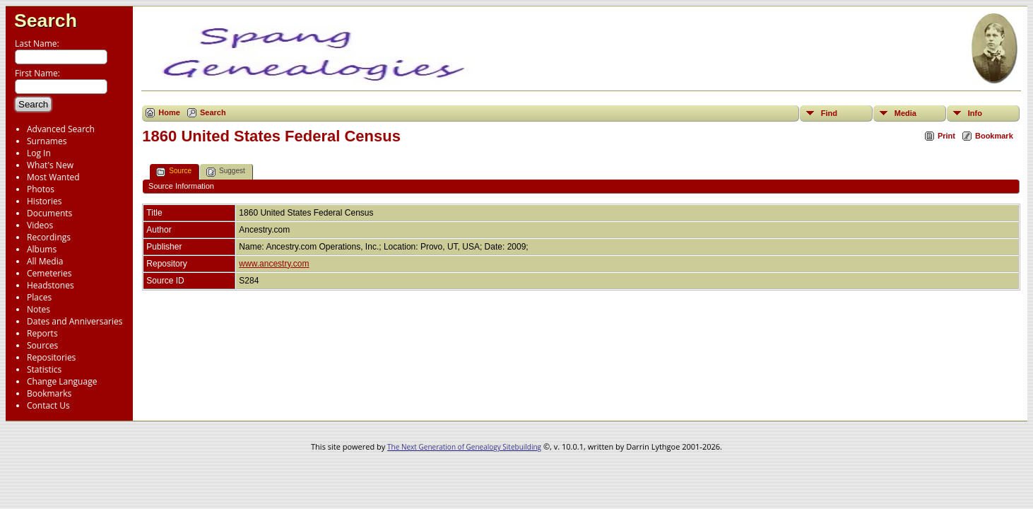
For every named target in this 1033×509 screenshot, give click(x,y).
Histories (44, 201)
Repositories (51, 357)
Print (946, 135)
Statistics (44, 369)
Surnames (46, 141)
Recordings (49, 237)
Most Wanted (53, 177)
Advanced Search (61, 129)
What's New (50, 165)
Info (975, 113)
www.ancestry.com (274, 264)
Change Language (62, 381)
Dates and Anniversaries (74, 321)
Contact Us (48, 405)
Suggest (225, 172)
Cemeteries (49, 273)
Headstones (50, 285)
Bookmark (994, 135)
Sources (42, 345)
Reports (42, 333)
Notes (38, 309)
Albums (42, 249)
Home (169, 112)
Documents (49, 213)
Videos (40, 225)
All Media (45, 261)
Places (39, 297)
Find (829, 113)
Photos (40, 189)
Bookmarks (49, 393)
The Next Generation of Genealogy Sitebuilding (464, 447)
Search (45, 20)
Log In (39, 153)
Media (905, 113)
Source (173, 172)
